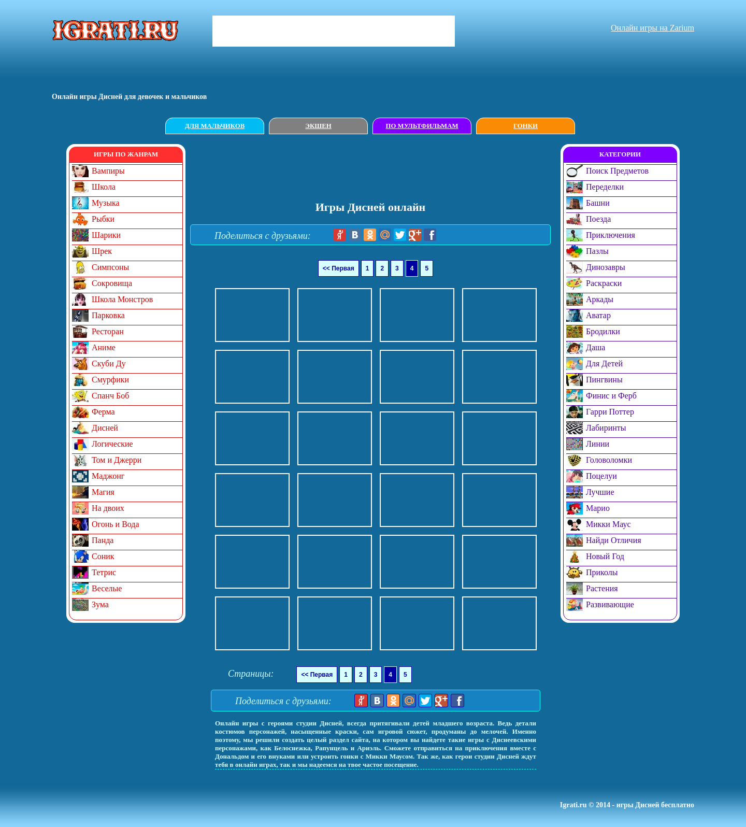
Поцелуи (601, 476)
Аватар (598, 315)
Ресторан (108, 331)
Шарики (106, 235)
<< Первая (338, 268)
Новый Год (605, 556)
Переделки (605, 186)
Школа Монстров (122, 299)
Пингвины (604, 379)
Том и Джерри (116, 459)
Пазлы (597, 251)
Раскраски (604, 283)
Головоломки (609, 459)
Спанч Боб (110, 395)
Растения (602, 588)
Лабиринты (606, 427)
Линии (597, 443)
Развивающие (610, 604)
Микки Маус (608, 524)
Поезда (598, 219)
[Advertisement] (375, 167)
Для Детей (604, 363)
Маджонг (108, 476)
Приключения (610, 235)
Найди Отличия (613, 540)
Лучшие (600, 492)
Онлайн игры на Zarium (652, 27)
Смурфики (110, 379)
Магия (103, 492)
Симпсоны (110, 267)
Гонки (525, 126)
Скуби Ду (109, 363)
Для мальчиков (215, 126)
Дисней (105, 427)
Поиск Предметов (617, 170)
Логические (112, 443)
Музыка (106, 202)
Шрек (102, 251)
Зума (100, 604)
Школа (104, 186)
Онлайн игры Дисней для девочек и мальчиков (129, 97)
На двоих (108, 508)
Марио (598, 508)
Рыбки (103, 219)
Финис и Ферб (611, 395)
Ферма (103, 411)
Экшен (318, 126)
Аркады (599, 299)
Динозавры (605, 267)
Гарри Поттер (610, 411)
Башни (598, 202)
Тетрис (104, 572)
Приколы (602, 572)
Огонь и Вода (115, 524)
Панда (102, 540)
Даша (595, 347)
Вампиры (108, 170)
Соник (103, 556)
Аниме (104, 347)
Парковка (108, 315)
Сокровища (112, 283)
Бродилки (603, 331)
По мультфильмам (421, 126)
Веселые (107, 588)
